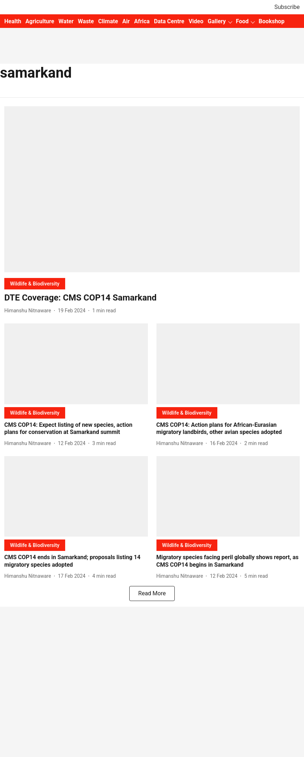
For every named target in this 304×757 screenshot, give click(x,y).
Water (65, 21)
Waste (86, 21)
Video (196, 21)
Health (12, 21)
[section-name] (34, 283)
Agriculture (39, 21)
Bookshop (271, 21)
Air (126, 21)
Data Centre (169, 21)
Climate (108, 21)
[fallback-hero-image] (152, 189)
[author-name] (29, 310)
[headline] (152, 297)
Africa (141, 21)
